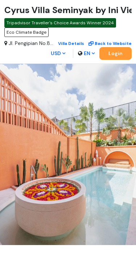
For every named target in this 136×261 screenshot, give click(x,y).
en (86, 53)
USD (58, 53)
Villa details (71, 43)
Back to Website (110, 43)
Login (115, 53)
